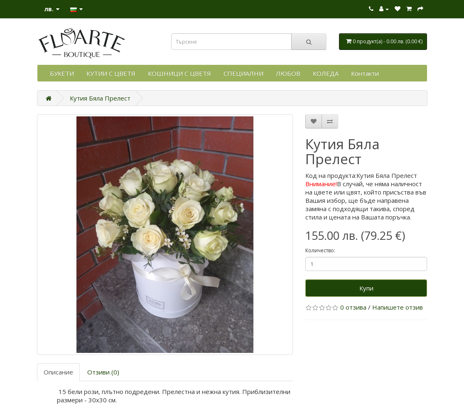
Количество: (320, 250)
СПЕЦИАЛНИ (243, 73)
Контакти (365, 73)
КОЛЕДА (326, 73)
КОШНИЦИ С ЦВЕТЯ (179, 73)
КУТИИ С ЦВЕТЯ (110, 73)
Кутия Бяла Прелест (100, 98)
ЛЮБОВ (288, 73)
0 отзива (353, 307)
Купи (366, 288)
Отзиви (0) (103, 372)
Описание (58, 372)
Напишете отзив (397, 307)
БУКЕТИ (62, 73)
